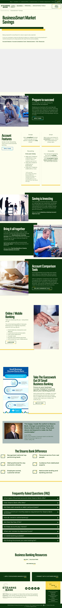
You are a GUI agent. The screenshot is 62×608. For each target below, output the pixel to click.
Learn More (10, 342)
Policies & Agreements (31, 606)
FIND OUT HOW (39, 403)
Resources (41, 41)
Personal (28, 5)
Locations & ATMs (24, 1)
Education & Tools (39, 5)
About (13, 7)
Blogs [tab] (26, 559)
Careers (53, 600)
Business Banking (5, 10)
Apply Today (56, 6)
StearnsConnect (31, 41)
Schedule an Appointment (45, 1)
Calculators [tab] (34, 559)
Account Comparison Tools (19, 41)
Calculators (16, 1)
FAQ (37, 41)
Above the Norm (8, 244)
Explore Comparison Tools (42, 288)
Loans (13, 5)
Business (20, 5)
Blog (11, 1)
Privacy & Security (50, 605)
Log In (58, 1)
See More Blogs (31, 563)
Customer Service (34, 1)
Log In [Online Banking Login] (53, 585)
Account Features (7, 41)
